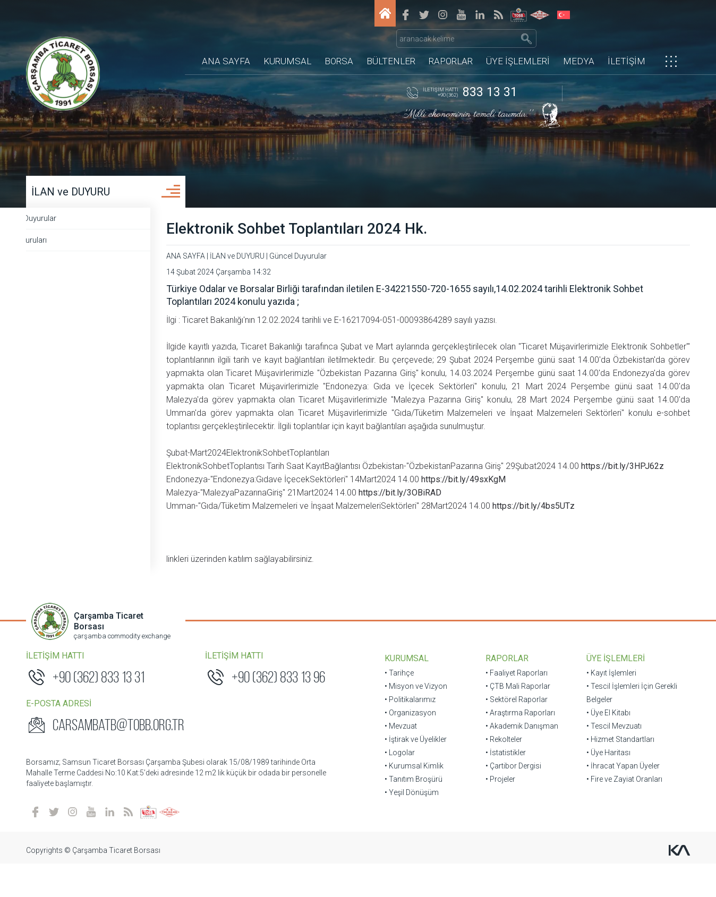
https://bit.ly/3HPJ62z (248, 497)
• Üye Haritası (604, 784)
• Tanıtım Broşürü (413, 810)
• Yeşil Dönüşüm (412, 823)
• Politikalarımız (410, 731)
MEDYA (578, 45)
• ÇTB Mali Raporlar (515, 717)
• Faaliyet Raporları (514, 704)
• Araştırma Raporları (518, 744)
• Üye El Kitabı (604, 744)
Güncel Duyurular (67, 223)
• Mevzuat (401, 757)
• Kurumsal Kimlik (414, 797)
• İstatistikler (503, 784)
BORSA (339, 45)
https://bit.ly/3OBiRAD (440, 524)
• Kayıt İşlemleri (607, 704)
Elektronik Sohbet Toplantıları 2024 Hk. (337, 233)
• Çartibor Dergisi (511, 797)
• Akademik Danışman (519, 757)
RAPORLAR (451, 45)
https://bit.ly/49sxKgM (503, 511)
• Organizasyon (410, 744)
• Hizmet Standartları (616, 770)
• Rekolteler (501, 770)
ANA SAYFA (226, 45)
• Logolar (400, 784)
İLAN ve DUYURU (76, 196)
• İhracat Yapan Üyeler (618, 797)
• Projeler (498, 810)
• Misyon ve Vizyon (416, 717)
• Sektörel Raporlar (514, 731)
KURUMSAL (287, 45)
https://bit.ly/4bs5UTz (575, 537)
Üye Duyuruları (62, 245)
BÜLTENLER (390, 45)
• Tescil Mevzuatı (609, 757)
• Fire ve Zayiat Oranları (620, 810)
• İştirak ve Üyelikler (416, 770)
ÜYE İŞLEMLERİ (518, 45)
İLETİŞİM (626, 45)
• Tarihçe (399, 704)
